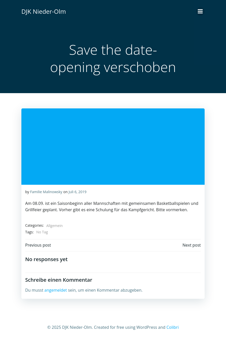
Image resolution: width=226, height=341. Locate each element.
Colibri (172, 327)
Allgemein (54, 225)
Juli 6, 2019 (77, 191)
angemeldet (55, 290)
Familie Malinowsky (46, 191)
